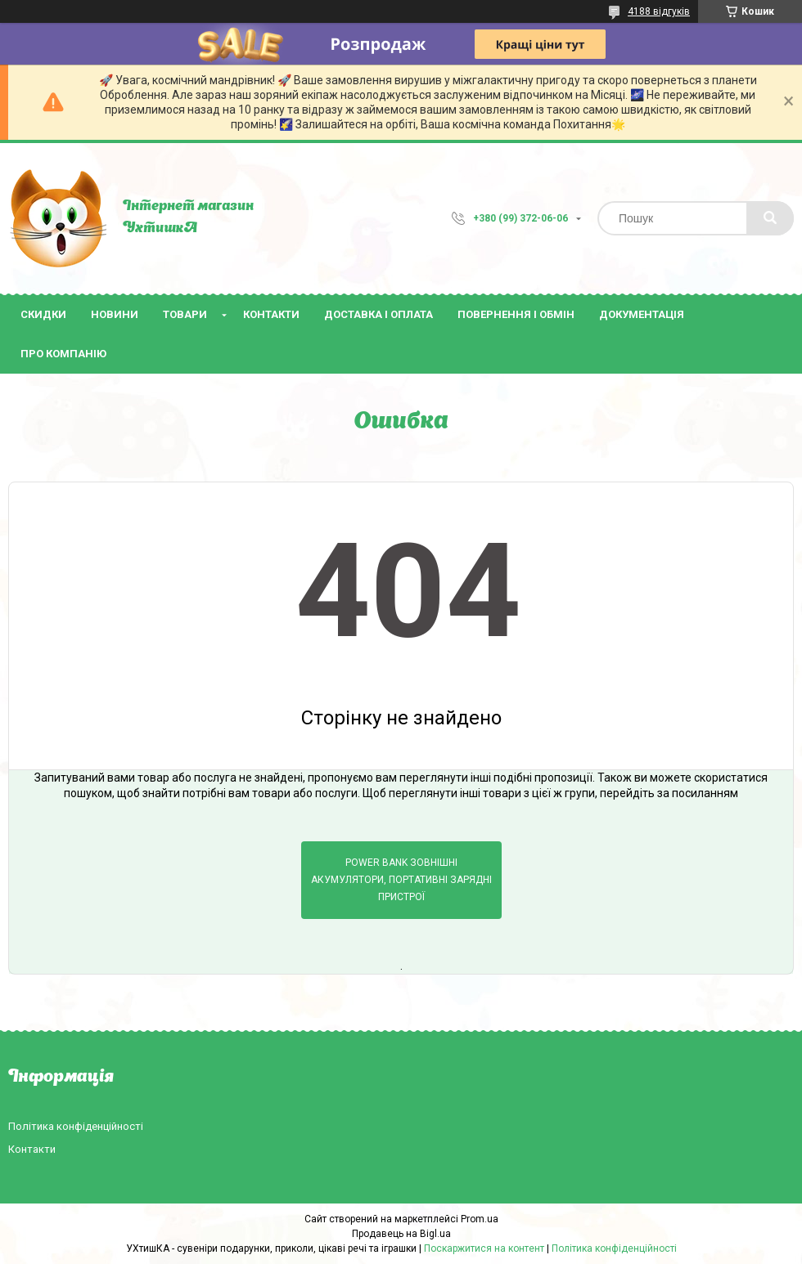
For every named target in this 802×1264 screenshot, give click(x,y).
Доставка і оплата (378, 314)
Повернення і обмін (515, 314)
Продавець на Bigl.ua (401, 1233)
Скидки (43, 314)
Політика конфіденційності (75, 1126)
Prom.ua (479, 1219)
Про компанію (63, 353)
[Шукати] (770, 218)
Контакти (271, 314)
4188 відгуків (659, 11)
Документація (641, 314)
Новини (114, 314)
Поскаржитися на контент (484, 1248)
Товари (185, 314)
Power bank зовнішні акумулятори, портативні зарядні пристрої (401, 880)
